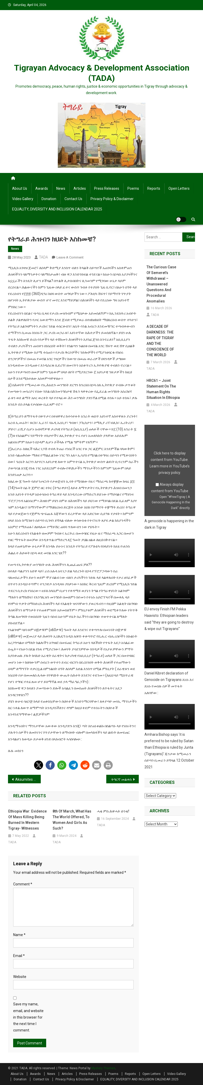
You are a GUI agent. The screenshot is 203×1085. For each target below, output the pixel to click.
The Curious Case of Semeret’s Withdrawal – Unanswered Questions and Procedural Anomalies (161, 284)
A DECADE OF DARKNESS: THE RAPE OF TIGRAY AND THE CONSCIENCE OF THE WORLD (160, 340)
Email (19, 956)
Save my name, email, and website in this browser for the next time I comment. (28, 1017)
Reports (153, 188)
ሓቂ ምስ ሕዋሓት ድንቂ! (113, 811)
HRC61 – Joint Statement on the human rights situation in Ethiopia (163, 389)
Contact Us (73, 199)
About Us (19, 188)
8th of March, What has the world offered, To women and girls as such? (72, 819)
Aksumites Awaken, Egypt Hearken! (28, 779)
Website (19, 977)
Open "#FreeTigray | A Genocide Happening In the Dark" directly (171, 502)
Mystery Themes (103, 1068)
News (60, 188)
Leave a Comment (70, 257)
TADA (43, 257)
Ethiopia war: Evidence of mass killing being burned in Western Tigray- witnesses (27, 819)
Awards (41, 188)
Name (19, 935)
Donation (49, 199)
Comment (22, 884)
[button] (38, 765)
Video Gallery (22, 199)
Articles (80, 188)
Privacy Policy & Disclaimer (112, 199)
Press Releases (106, 188)
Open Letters (179, 188)
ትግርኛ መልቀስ (121, 779)
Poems (133, 188)
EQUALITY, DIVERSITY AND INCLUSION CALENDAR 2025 (57, 209)
